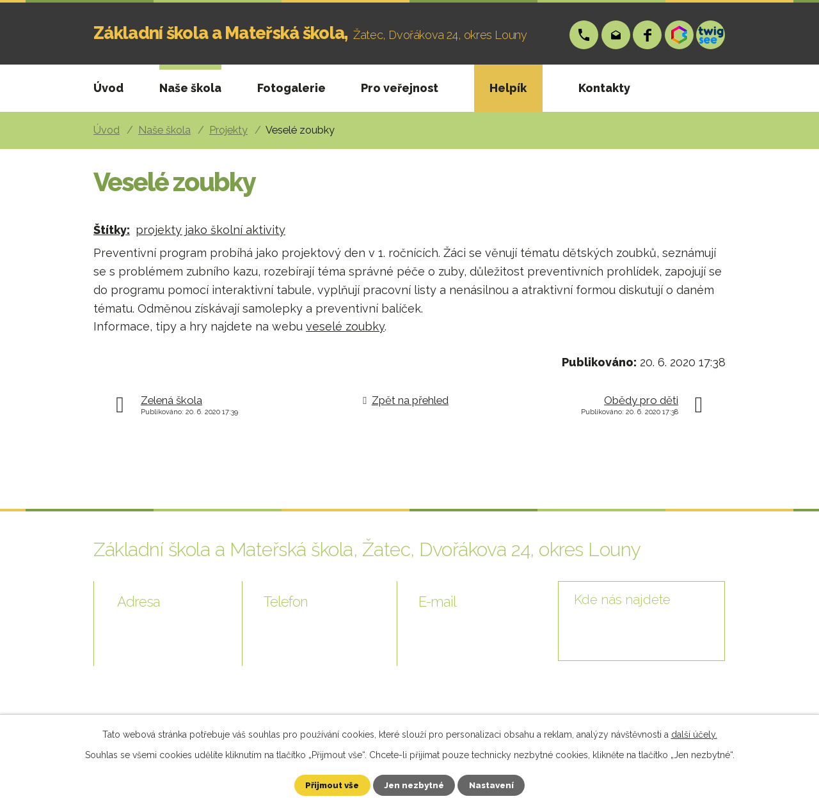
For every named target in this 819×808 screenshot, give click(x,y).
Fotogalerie (291, 88)
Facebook (647, 34)
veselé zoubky (345, 326)
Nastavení (500, 784)
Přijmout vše (324, 784)
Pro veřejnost (399, 88)
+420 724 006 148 (584, 34)
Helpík (508, 88)
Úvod (108, 88)
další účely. (694, 733)
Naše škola (190, 88)
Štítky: (111, 230)
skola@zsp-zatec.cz (616, 34)
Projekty (228, 130)
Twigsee (711, 34)
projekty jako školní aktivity (210, 230)
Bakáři (679, 34)
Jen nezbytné (415, 784)
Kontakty (604, 88)
